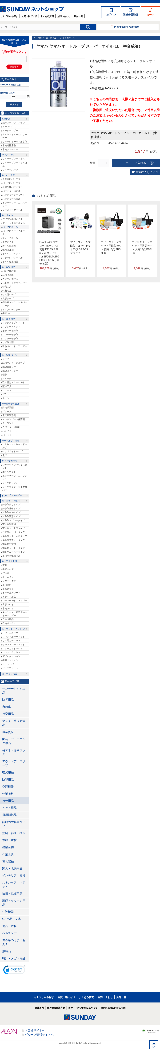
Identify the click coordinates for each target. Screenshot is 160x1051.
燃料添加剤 (8, 249)
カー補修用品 (8, 319)
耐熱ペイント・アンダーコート (14, 348)
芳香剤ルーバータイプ (13, 532)
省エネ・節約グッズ (13, 752)
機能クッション (10, 660)
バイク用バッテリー (12, 183)
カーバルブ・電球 (11, 440)
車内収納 (6, 584)
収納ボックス (9, 623)
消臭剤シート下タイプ (13, 548)
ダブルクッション (11, 656)
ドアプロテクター (11, 309)
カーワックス (9, 126)
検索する (14, 104)
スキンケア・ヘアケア (13, 884)
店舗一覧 (78, 16)
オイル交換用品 (10, 261)
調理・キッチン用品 (13, 902)
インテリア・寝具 (13, 875)
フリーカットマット (12, 648)
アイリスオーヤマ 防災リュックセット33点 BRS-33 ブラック (80, 247)
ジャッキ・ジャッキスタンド (14, 466)
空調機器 (8, 786)
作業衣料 (8, 793)
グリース (6, 411)
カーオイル (51, 38)
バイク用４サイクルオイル (14, 232)
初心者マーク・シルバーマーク (14, 304)
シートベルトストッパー (14, 600)
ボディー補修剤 (10, 330)
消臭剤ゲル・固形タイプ (14, 536)
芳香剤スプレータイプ (13, 520)
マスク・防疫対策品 (13, 723)
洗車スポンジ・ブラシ (13, 122)
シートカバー (9, 664)
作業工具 (6, 286)
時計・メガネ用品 (13, 958)
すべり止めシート (11, 592)
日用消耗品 (9, 814)
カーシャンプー (10, 130)
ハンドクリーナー (11, 431)
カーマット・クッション (14, 629)
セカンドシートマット (13, 644)
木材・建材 (9, 840)
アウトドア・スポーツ (13, 763)
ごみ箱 (5, 573)
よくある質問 (47, 16)
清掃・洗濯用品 (12, 893)
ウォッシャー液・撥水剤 (14, 141)
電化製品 (8, 861)
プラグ (5, 394)
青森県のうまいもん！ (13, 942)
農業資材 (8, 732)
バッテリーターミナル (13, 194)
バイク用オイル (67, 38)
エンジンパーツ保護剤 (13, 419)
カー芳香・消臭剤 (11, 501)
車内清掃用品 (9, 145)
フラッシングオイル (12, 257)
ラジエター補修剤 (11, 427)
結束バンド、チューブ (13, 362)
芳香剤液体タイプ (11, 508)
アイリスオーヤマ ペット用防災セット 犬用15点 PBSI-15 (142, 247)
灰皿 (4, 565)
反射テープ (8, 298)
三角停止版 (8, 274)
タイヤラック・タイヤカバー (14, 488)
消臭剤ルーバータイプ (13, 551)
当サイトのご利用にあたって (82, 1007)
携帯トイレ (8, 313)
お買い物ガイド (29, 16)
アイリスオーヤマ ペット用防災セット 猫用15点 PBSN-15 (111, 247)
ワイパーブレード (11, 155)
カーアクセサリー (11, 561)
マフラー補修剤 (10, 338)
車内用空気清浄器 (11, 555)
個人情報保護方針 (56, 1007)
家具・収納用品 (12, 868)
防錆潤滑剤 (8, 407)
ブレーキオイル (10, 238)
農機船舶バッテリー (12, 187)
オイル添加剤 (9, 245)
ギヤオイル (8, 242)
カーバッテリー (9, 175)
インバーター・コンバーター (14, 204)
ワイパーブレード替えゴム (14, 164)
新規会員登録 (130, 14)
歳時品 (6, 951)
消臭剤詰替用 (9, 544)
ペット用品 (9, 807)
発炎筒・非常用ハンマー (14, 282)
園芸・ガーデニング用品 (13, 741)
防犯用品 (8, 779)
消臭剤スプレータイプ (13, 540)
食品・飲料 (9, 926)
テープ (5, 359)
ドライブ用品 (9, 596)
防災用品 (8, 699)
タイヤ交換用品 (9, 461)
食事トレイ (8, 604)
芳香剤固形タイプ (11, 516)
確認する (14, 67)
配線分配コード (10, 366)
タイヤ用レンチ (10, 482)
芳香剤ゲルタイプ (11, 512)
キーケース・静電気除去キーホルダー (14, 614)
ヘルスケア (9, 933)
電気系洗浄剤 (9, 415)
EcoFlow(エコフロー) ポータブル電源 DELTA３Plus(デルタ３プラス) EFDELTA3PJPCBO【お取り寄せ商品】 (49, 253)
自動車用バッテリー (12, 179)
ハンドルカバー (10, 632)
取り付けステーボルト (13, 382)
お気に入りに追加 (146, 172)
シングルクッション (12, 652)
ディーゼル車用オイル (13, 223)
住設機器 (8, 911)
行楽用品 (8, 713)
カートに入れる (136, 163)
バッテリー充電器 (11, 198)
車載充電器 (8, 588)
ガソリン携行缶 (10, 278)
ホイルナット (9, 471)
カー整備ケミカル (11, 403)
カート (150, 14)
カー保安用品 (8, 267)
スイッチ (6, 378)
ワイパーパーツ (10, 169)
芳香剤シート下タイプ (13, 528)
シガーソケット (10, 580)
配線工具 (6, 386)
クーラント (8, 423)
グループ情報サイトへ (39, 1034)
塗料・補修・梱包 (13, 833)
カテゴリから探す (9, 16)
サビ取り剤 (8, 342)
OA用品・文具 (11, 919)
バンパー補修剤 (10, 334)
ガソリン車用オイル (12, 219)
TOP (154, 1046)
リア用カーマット (11, 640)
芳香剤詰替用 (9, 524)
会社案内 (39, 1007)
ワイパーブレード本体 (13, 158)
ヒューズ (6, 390)
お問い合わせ (64, 16)
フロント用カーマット (13, 636)
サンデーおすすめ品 (13, 690)
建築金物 (8, 847)
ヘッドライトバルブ (12, 451)
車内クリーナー (10, 149)
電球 (4, 455)
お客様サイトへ (35, 1030)
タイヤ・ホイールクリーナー (14, 136)
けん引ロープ (9, 294)
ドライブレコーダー (12, 495)
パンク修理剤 (9, 271)
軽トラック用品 (9, 673)
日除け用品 (8, 619)
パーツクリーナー (11, 435)
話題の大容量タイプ (13, 824)
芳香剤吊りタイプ (11, 504)
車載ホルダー (9, 569)
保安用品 (6, 290)
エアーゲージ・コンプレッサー (14, 477)
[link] (14, 970)
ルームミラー (9, 577)
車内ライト (8, 608)
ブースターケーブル (12, 209)
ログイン (111, 14)
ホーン (5, 398)
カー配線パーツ (9, 355)
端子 (4, 374)
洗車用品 (6, 119)
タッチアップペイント (13, 322)
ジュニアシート (10, 668)
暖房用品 (8, 772)
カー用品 (38, 38)
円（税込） (50, 268)
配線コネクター (10, 370)
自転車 (6, 706)
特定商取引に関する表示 (113, 1007)
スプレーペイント (11, 326)
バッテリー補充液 (11, 191)
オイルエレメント (11, 253)
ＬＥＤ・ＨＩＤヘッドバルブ (14, 446)
